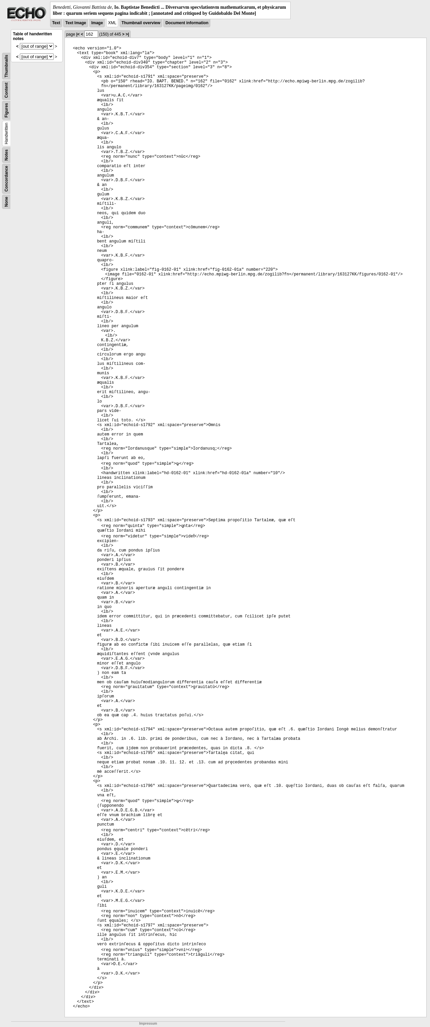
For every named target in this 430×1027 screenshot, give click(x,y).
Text (56, 23)
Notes (6, 155)
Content (6, 90)
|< (78, 34)
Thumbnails (6, 66)
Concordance (6, 179)
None (6, 202)
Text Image (75, 23)
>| (127, 34)
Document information (186, 23)
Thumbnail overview (141, 23)
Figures (6, 110)
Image (97, 23)
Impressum (148, 1023)
